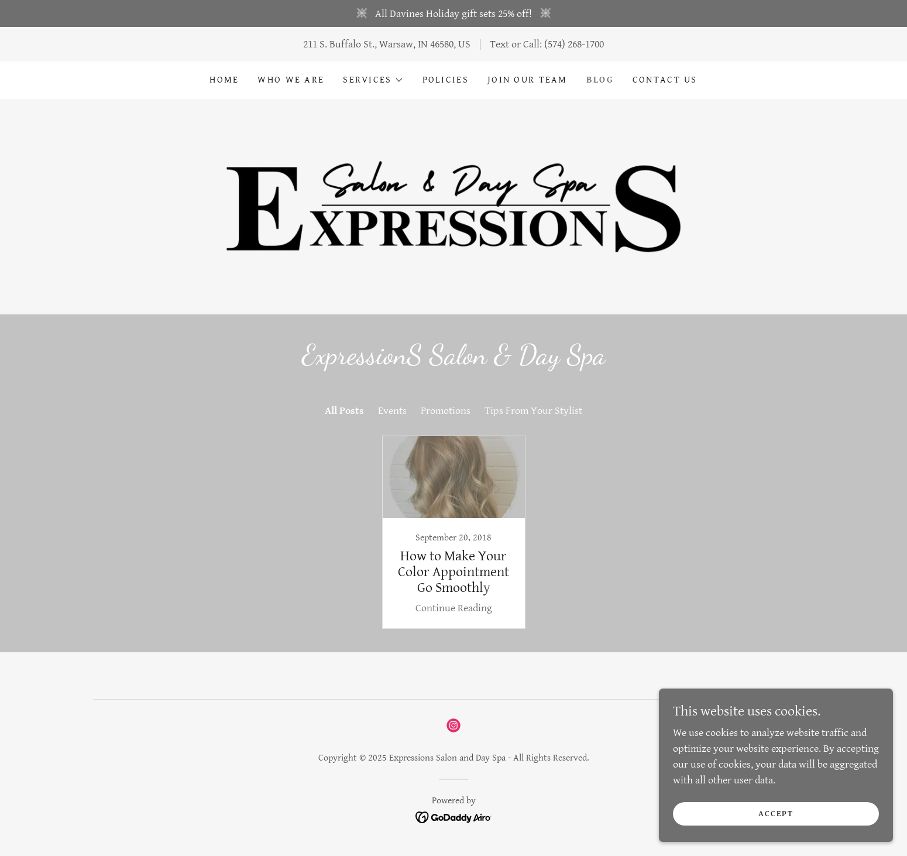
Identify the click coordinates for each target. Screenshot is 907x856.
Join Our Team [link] (527, 79)
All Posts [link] (344, 411)
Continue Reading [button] (453, 608)
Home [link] (224, 79)
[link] (453, 206)
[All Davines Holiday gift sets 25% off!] (453, 13)
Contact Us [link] (665, 79)
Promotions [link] (445, 411)
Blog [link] (600, 79)
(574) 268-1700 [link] (574, 44)
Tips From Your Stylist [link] (533, 411)
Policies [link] (445, 79)
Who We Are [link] (290, 79)
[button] (373, 80)
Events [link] (392, 411)
